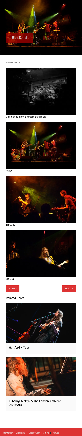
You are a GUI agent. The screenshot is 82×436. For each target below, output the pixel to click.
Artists (46, 433)
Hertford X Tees (19, 347)
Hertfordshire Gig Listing (14, 433)
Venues (55, 433)
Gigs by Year (34, 433)
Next (69, 288)
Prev (13, 288)
